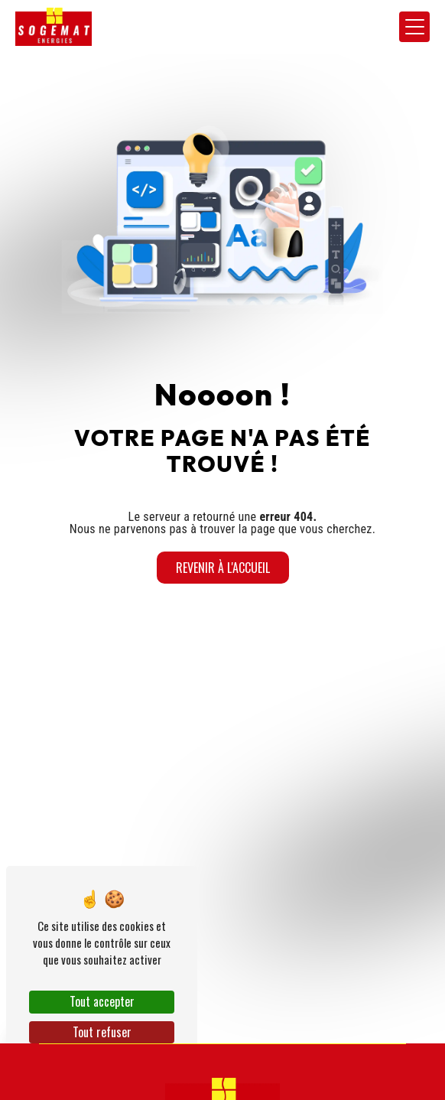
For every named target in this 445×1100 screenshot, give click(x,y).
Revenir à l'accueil (223, 567)
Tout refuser (102, 1032)
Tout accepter (102, 1001)
